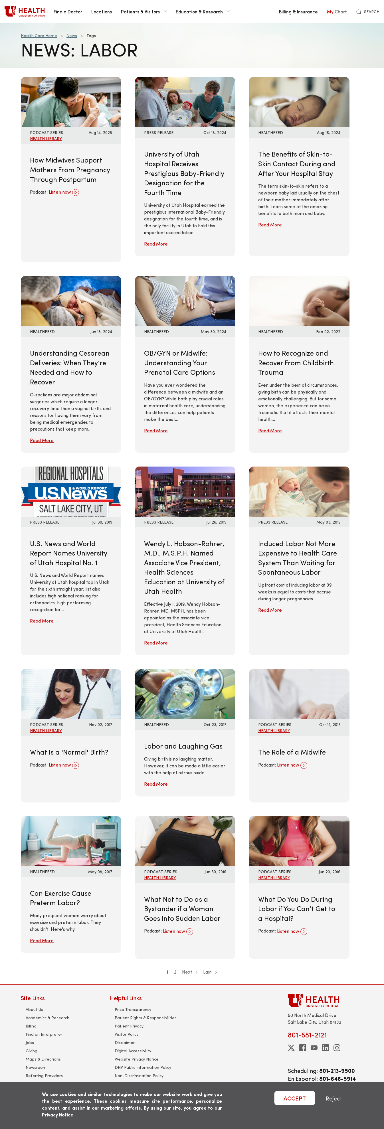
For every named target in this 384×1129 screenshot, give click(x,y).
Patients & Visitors (144, 11)
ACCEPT (295, 1098)
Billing (31, 1026)
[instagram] (337, 1047)
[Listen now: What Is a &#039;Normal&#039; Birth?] (71, 693)
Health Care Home (39, 35)
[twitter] (291, 1047)
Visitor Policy (126, 1034)
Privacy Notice (57, 1114)
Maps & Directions (43, 1059)
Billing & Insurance (298, 11)
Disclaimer (125, 1042)
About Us (34, 1009)
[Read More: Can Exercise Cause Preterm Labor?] (71, 840)
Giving (31, 1050)
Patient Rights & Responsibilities (146, 1017)
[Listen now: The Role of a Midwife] (299, 693)
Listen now (64, 192)
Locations (101, 11)
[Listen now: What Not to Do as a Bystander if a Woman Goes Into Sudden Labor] (185, 840)
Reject (334, 1098)
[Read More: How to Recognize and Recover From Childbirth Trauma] (299, 300)
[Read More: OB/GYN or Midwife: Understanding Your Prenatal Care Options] (185, 300)
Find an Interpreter (44, 1034)
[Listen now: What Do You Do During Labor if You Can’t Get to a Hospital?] (299, 840)
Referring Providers (44, 1075)
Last (210, 972)
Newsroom (36, 1067)
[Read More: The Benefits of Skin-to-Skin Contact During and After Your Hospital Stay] (299, 101)
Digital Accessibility (133, 1050)
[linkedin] (325, 1047)
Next (189, 972)
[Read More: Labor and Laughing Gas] (185, 693)
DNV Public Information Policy (143, 1067)
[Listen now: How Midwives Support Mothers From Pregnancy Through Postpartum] (71, 101)
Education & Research (203, 11)
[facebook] (302, 1047)
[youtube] (314, 1047)
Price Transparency (133, 1009)
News (71, 35)
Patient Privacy (129, 1026)
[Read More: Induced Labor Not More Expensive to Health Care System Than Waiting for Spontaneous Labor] (299, 491)
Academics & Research (47, 1017)
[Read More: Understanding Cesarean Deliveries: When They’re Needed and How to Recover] (71, 300)
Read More (156, 244)
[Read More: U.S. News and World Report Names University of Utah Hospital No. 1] (71, 491)
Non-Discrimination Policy (139, 1075)
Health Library (46, 138)
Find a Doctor (68, 11)
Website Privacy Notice (137, 1059)
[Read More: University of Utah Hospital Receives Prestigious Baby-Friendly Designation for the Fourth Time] (185, 101)
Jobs (30, 1042)
